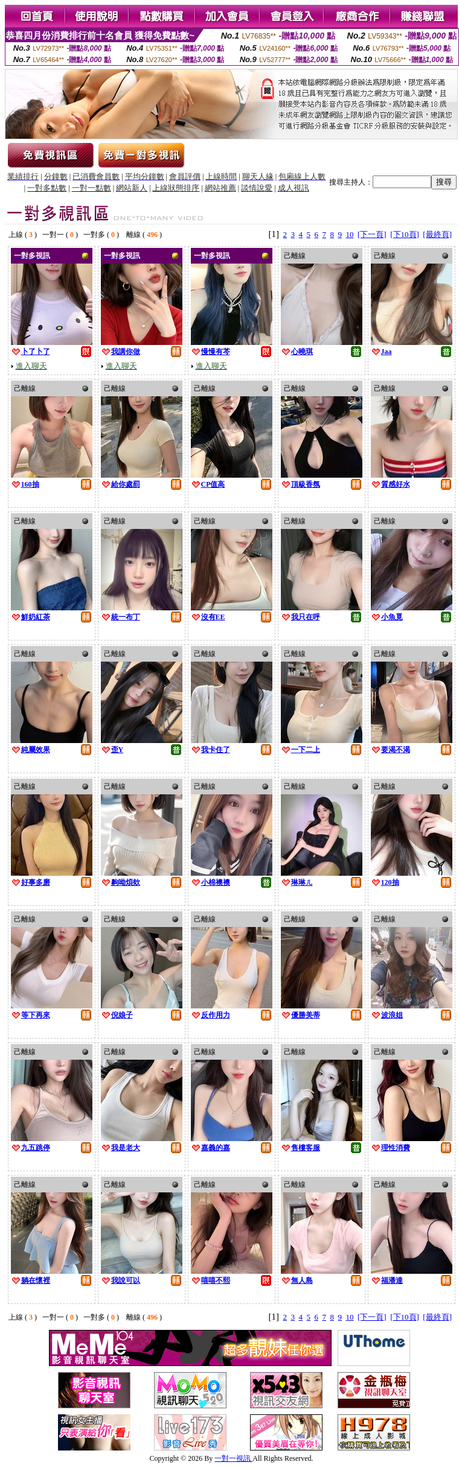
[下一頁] (372, 234)
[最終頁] (437, 234)
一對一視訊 (233, 1458)
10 (350, 234)
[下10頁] (404, 234)
